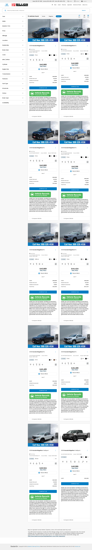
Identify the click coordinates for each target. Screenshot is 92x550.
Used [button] (59, 5)
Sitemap (34, 546)
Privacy (38, 546)
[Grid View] (84, 16)
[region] (43, 80)
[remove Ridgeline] (51, 16)
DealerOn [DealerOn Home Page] (30, 546)
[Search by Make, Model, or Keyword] (44, 10)
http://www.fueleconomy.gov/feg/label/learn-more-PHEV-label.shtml (46, 536)
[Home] (52, 5)
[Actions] (55, 45)
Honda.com (77, 546)
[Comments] (56, 60)
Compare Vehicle (36, 116)
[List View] (88, 16)
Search (84, 10)
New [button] (55, 5)
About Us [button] (85, 5)
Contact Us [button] (43, 88)
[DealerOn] (14, 546)
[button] (56, 30)
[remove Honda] (44, 16)
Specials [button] (69, 5)
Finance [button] (64, 5)
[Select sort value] (80, 16)
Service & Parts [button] (77, 5)
